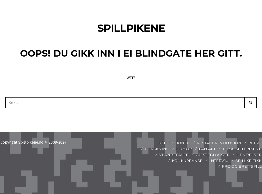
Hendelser (248, 154)
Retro (254, 142)
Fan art (205, 148)
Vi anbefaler (172, 154)
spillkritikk (247, 160)
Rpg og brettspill (240, 166)
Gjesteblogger (211, 154)
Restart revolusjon (217, 142)
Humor (182, 148)
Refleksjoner (170, 142)
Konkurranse (184, 160)
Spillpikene (131, 27)
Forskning (154, 148)
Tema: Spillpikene (241, 148)
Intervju (217, 160)
